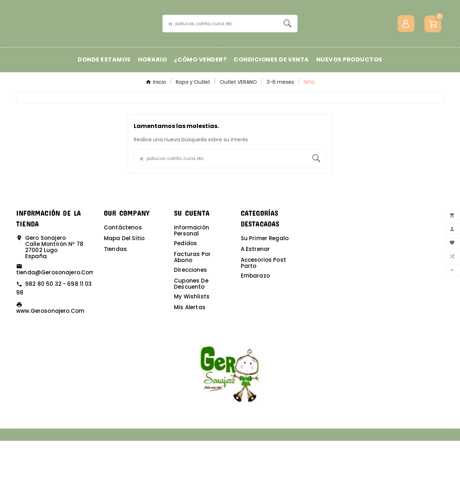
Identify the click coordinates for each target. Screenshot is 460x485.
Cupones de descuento (191, 328)
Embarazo (255, 320)
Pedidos (185, 287)
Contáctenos (123, 272)
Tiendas (115, 293)
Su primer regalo (265, 282)
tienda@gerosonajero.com (55, 316)
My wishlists (192, 341)
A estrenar (255, 293)
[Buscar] (220, 45)
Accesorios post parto (263, 307)
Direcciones (190, 314)
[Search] (287, 46)
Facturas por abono (192, 301)
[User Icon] (405, 45)
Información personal (191, 275)
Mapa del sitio (124, 282)
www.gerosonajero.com (50, 355)
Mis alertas (190, 351)
